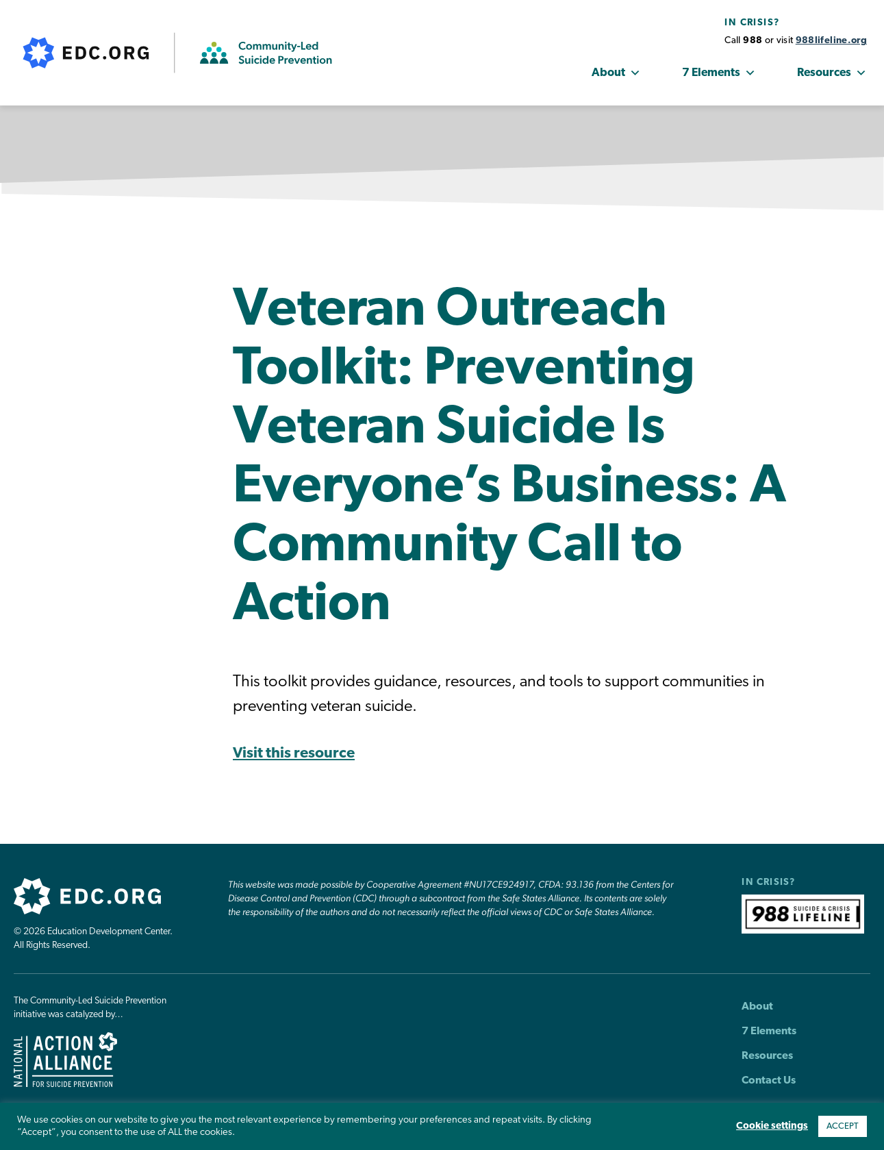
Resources (832, 73)
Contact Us (769, 1080)
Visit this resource (294, 754)
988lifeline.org (831, 41)
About (616, 73)
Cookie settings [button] (772, 1126)
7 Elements (719, 73)
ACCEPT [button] (842, 1126)
